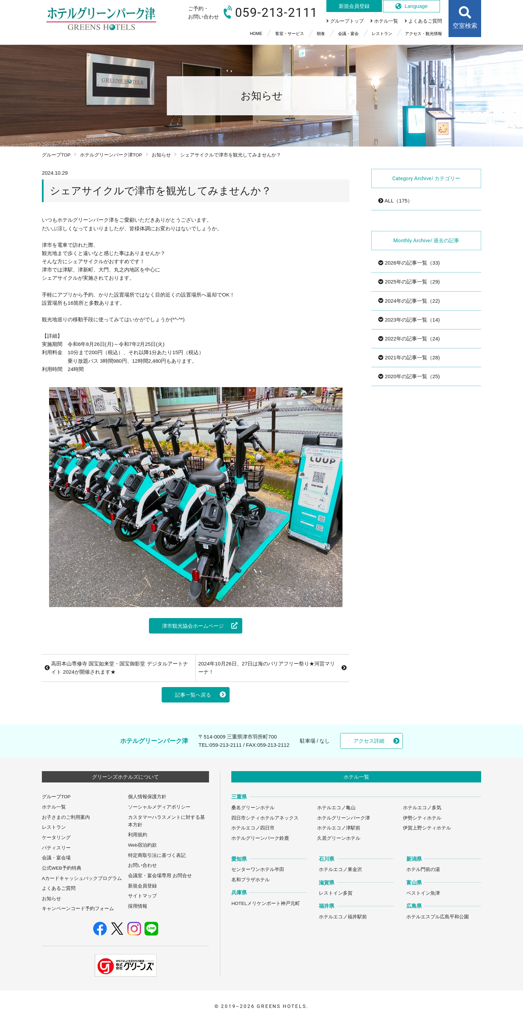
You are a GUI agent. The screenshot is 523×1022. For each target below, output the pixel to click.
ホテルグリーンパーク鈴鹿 (260, 838)
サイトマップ (142, 895)
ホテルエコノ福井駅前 (343, 916)
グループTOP (56, 155)
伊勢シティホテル (422, 818)
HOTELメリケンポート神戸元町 (265, 903)
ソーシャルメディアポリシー (159, 807)
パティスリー (56, 847)
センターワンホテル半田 (257, 869)
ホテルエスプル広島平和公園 (437, 916)
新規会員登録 (142, 886)
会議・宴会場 (56, 857)
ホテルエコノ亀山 (336, 807)
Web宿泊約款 (142, 845)
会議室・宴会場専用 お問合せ (160, 875)
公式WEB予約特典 (61, 868)
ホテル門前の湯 (423, 869)
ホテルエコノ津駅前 (338, 828)
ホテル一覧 (54, 807)
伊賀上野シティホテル (427, 828)
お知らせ (161, 155)
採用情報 (137, 906)
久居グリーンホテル (338, 838)
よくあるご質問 (58, 888)
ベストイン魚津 (423, 893)
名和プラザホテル (250, 879)
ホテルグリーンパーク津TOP (111, 155)
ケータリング (56, 837)
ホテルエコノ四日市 (253, 828)
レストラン (54, 827)
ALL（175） (395, 201)
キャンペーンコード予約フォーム (78, 908)
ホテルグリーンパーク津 (343, 818)
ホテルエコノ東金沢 (340, 869)
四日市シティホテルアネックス (265, 818)
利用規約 (137, 834)
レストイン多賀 (335, 893)
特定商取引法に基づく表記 (157, 855)
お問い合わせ (142, 865)
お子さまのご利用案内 (66, 817)
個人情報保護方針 (147, 796)
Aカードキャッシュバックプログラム (82, 878)
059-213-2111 (225, 745)
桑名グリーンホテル (253, 807)
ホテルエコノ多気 (422, 807)
